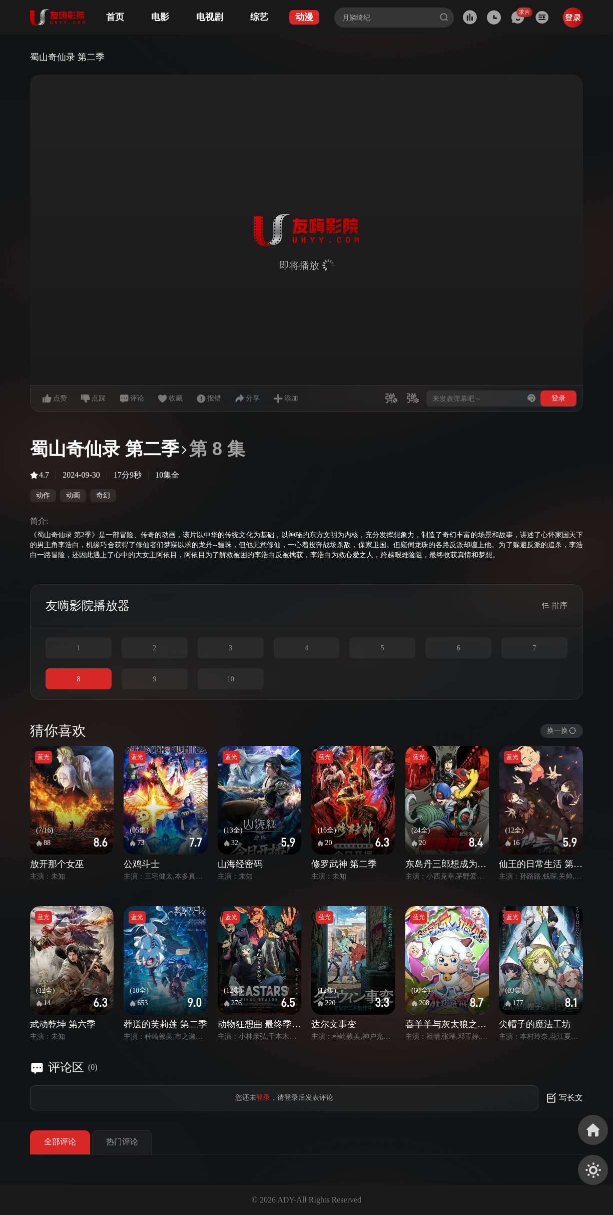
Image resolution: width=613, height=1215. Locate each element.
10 (230, 679)
